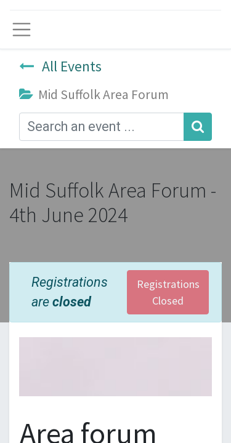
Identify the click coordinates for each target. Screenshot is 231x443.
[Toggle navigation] (21, 29)
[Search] (198, 127)
